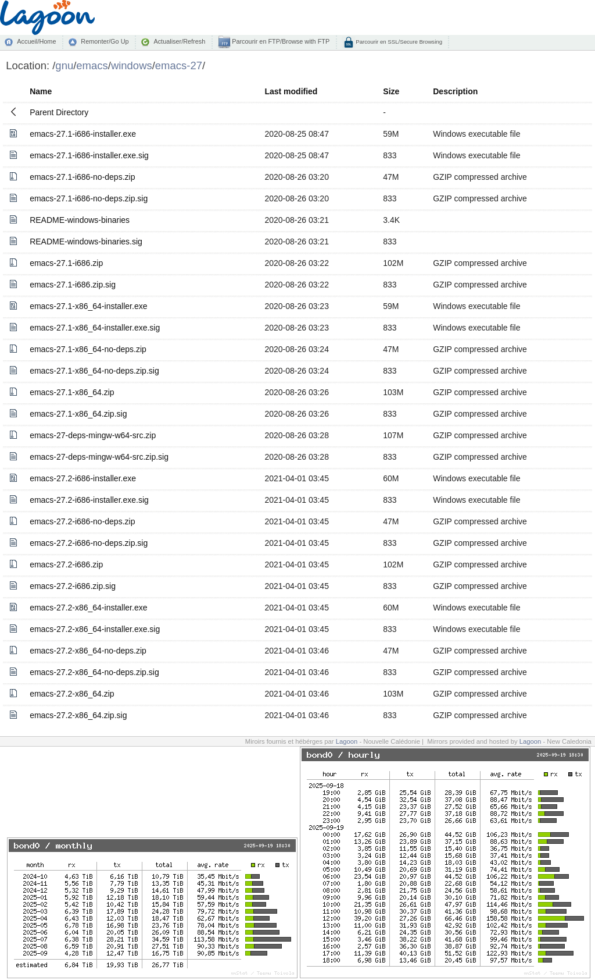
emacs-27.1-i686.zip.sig (73, 284)
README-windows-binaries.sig (86, 241)
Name (41, 91)
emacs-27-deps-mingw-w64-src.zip (93, 435)
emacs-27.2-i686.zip (66, 564)
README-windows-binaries (80, 220)
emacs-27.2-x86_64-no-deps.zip (88, 650)
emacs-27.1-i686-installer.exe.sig (89, 155)
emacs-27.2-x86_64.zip (72, 693)
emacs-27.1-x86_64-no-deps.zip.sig (94, 370)
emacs (91, 65)
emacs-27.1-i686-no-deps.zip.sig (89, 198)
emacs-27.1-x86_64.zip (72, 392)
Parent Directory (59, 112)
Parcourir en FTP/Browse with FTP (279, 41)
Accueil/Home (36, 41)
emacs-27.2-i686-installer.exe (83, 478)
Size (391, 91)
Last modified (290, 91)
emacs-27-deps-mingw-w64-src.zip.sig (99, 456)
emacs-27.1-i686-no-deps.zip (82, 177)
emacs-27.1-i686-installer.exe (83, 134)
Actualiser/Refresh (179, 41)
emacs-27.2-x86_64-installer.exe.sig (95, 629)
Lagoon (347, 741)
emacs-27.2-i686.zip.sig (73, 586)
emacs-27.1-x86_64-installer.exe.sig (95, 327)
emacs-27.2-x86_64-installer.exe (88, 607)
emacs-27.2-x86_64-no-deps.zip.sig (94, 672)
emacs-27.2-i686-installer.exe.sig (89, 500)
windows (131, 65)
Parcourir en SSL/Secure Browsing (398, 41)
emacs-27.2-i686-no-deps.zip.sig (89, 543)
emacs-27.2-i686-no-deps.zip (82, 521)
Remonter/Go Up (104, 41)
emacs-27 (178, 65)
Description (455, 91)
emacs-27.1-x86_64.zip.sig (78, 413)
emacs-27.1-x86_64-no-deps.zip (88, 349)
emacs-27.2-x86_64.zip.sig (78, 715)
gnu (64, 65)
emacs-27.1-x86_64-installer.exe (88, 306)
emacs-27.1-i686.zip (66, 263)
